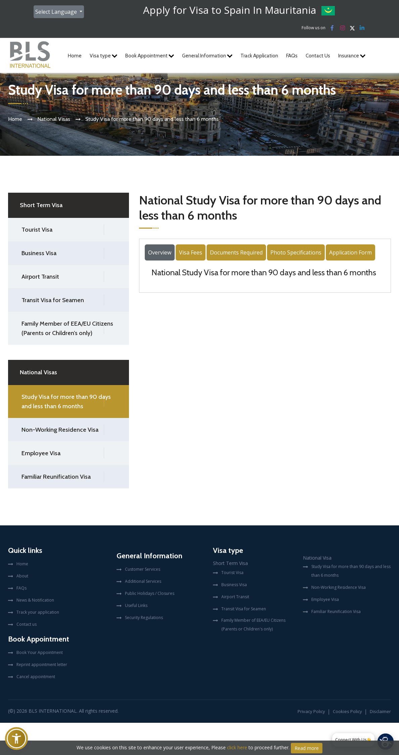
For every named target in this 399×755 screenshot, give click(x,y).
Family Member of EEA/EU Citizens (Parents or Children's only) (253, 624)
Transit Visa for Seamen (52, 300)
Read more (307, 748)
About (22, 576)
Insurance (351, 56)
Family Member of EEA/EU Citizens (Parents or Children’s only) (67, 328)
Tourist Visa (36, 229)
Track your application (37, 612)
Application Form (350, 252)
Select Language (56, 11)
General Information (207, 56)
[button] (16, 738)
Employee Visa (40, 453)
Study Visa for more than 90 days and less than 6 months (66, 401)
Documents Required (236, 252)
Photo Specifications (295, 252)
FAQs (292, 56)
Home (75, 56)
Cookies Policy (347, 711)
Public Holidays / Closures (149, 593)
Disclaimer (380, 711)
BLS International (53, 711)
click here (237, 747)
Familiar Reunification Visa (56, 476)
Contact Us (318, 56)
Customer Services (142, 569)
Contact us (26, 624)
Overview (159, 252)
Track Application (259, 56)
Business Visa (38, 253)
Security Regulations (144, 617)
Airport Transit (40, 276)
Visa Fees (190, 252)
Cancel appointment (35, 676)
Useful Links (136, 605)
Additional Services (143, 581)
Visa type (103, 56)
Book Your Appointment (39, 652)
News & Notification (35, 600)
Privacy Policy (311, 711)
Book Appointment (149, 56)
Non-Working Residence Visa (59, 429)
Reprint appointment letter (41, 664)
